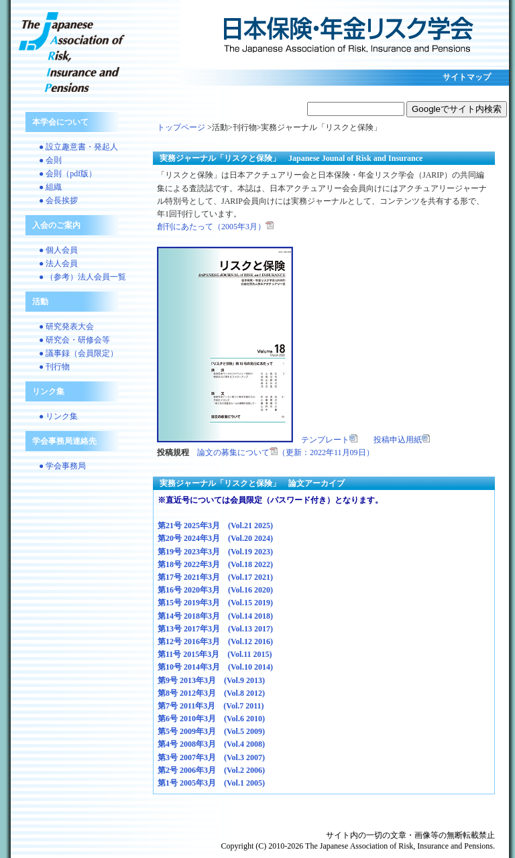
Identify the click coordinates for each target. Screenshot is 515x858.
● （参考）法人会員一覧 (82, 277)
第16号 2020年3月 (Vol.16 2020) (215, 590)
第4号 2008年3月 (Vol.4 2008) (211, 744)
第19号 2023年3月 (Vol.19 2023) (215, 551)
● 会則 (50, 160)
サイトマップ (467, 77)
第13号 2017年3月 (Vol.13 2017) (215, 628)
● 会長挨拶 (58, 200)
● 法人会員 (58, 263)
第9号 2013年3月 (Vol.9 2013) (211, 680)
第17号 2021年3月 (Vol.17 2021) (215, 577)
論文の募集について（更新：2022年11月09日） (285, 452)
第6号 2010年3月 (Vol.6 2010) (211, 718)
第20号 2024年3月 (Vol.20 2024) (215, 538)
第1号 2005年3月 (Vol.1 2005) (211, 783)
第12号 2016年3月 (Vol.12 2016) (215, 641)
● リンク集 (58, 416)
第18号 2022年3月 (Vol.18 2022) (215, 564)
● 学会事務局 (62, 466)
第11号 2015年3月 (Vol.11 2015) (215, 654)
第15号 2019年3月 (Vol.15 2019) (215, 602)
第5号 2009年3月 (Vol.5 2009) (211, 731)
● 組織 (50, 187)
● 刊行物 (54, 366)
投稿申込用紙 (402, 439)
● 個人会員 (58, 250)
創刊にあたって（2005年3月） (215, 226)
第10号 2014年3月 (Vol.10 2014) (215, 667)
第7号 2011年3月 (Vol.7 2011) (211, 706)
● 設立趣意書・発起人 (78, 146)
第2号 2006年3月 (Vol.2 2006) (211, 770)
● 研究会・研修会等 (74, 340)
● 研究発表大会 (66, 326)
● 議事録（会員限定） (78, 353)
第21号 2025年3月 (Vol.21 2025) (215, 525)
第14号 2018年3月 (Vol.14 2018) (215, 616)
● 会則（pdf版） (68, 173)
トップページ (181, 127)
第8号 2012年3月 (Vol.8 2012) (211, 693)
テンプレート (329, 439)
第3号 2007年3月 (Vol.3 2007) (211, 757)
